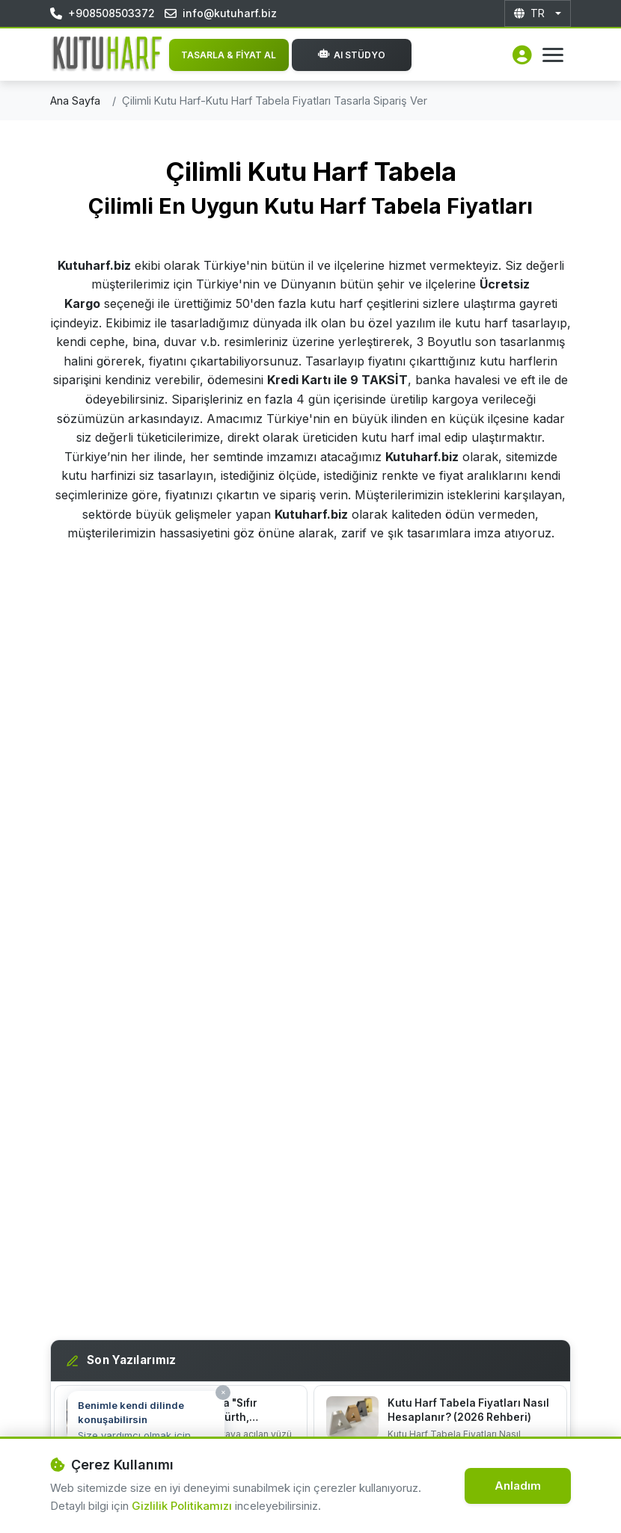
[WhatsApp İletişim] (589, 1497)
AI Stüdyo (351, 55)
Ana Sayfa (75, 100)
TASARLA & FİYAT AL (228, 55)
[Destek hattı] (39, 1493)
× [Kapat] (223, 1392)
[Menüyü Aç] (553, 55)
